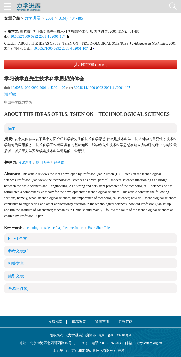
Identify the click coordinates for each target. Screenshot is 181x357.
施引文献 (16, 276)
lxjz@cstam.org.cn (149, 343)
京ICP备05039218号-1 (113, 335)
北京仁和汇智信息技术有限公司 (92, 351)
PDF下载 (94, 65)
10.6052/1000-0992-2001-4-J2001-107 (37, 36)
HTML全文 (17, 238)
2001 (50, 18)
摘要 (12, 128)
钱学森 (59, 163)
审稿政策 (79, 322)
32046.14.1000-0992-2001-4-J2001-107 (102, 88)
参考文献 (18, 251)
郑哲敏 (10, 94)
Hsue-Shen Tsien (100, 228)
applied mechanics (71, 228)
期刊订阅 (126, 322)
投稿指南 (55, 322)
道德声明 (102, 322)
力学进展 (32, 18)
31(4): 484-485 (71, 18)
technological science (40, 228)
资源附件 (18, 288)
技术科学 (25, 163)
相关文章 (16, 263)
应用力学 (43, 163)
